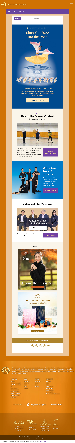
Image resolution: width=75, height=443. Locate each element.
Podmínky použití (34, 438)
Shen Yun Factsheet (15, 389)
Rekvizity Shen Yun (50, 390)
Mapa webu (45, 438)
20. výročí (13, 381)
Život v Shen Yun (14, 388)
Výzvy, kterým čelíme (15, 391)
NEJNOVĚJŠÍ (27, 381)
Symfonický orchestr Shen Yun (16, 385)
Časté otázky (13, 397)
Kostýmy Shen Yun (49, 386)
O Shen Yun (14, 379)
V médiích (26, 388)
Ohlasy (25, 386)
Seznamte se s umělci (15, 395)
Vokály (47, 384)
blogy (36, 384)
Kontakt (29, 438)
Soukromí (40, 438)
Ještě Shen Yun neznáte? (16, 383)
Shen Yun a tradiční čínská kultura (53, 393)
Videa (25, 379)
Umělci (25, 384)
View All (17, 19)
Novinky (37, 379)
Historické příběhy (49, 392)
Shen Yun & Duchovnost (15, 393)
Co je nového (37, 381)
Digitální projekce (49, 388)
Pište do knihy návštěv (56, 405)
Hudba (47, 383)
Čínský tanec (48, 381)
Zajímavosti (49, 379)
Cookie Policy (43, 441)
